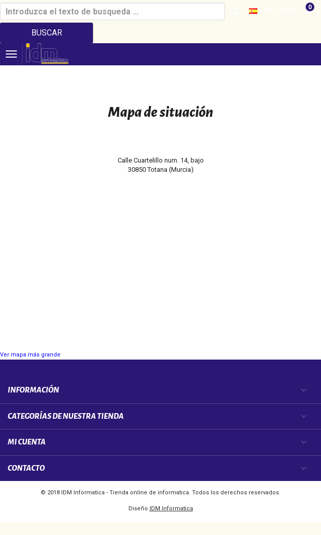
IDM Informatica (171, 508)
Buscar (46, 33)
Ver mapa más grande (30, 354)
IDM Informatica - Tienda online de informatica (125, 492)
